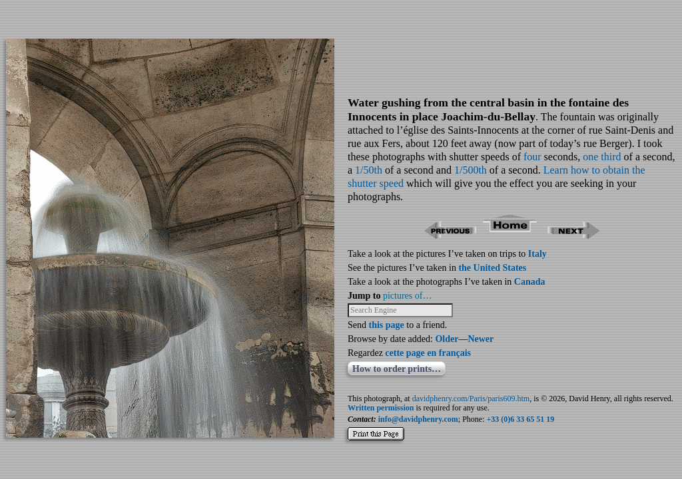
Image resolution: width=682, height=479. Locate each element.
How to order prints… (396, 369)
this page (386, 325)
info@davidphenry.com (418, 419)
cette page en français (428, 353)
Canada (529, 282)
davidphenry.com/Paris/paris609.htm (471, 398)
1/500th (470, 170)
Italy (537, 254)
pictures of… (407, 296)
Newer (481, 339)
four (532, 156)
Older (446, 339)
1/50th (368, 170)
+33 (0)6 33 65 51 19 (521, 419)
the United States (492, 268)
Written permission (381, 407)
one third (602, 156)
